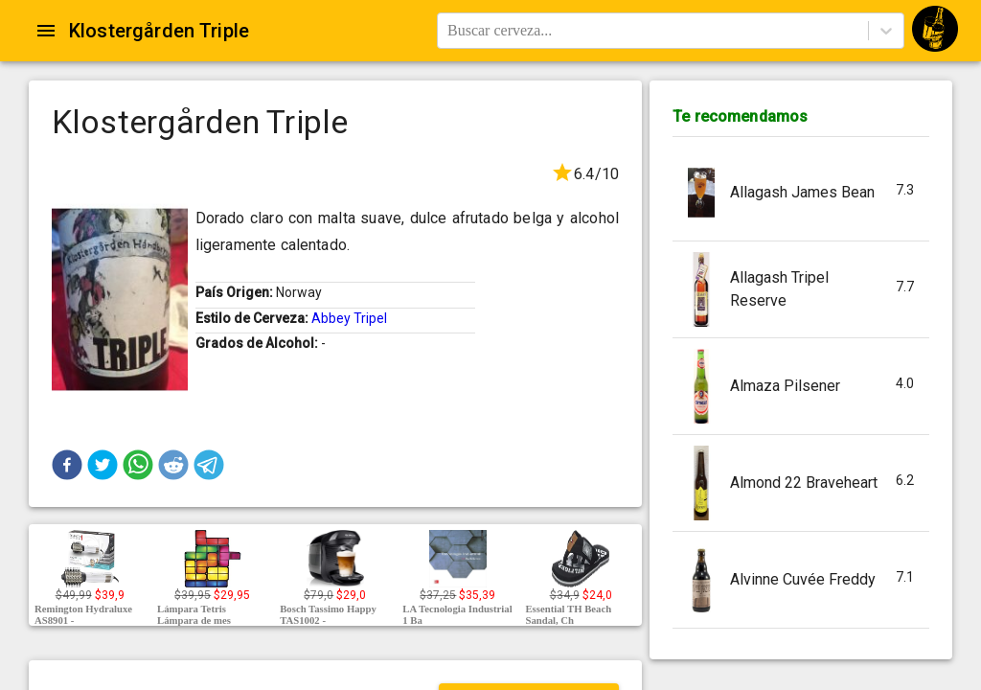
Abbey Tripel (349, 318)
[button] (67, 464)
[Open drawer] (46, 31)
